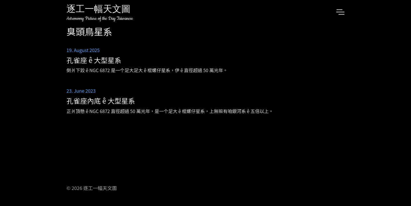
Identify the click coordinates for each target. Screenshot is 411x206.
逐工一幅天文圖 (98, 10)
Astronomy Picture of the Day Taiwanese (100, 18)
